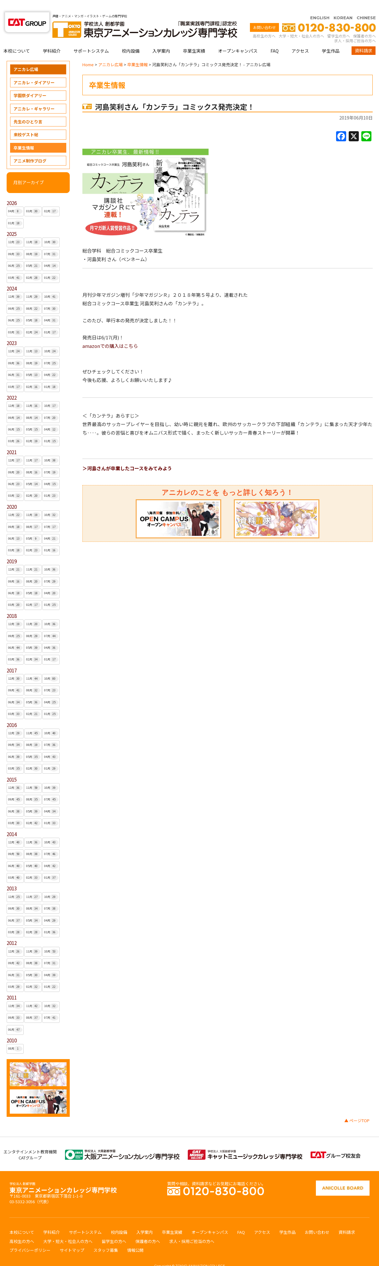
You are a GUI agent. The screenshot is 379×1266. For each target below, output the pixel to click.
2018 (12, 603)
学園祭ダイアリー (30, 83)
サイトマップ (72, 1238)
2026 (12, 190)
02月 (51, 199)
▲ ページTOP (357, 1108)
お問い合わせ (264, 15)
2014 (12, 821)
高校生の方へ (264, 23)
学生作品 (331, 38)
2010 (12, 1028)
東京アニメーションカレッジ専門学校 (63, 1176)
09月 (15, 242)
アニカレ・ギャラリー (34, 96)
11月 (33, 230)
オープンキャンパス (238, 38)
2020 (12, 494)
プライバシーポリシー (29, 1238)
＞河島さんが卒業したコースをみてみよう (127, 456)
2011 (12, 985)
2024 (12, 276)
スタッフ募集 (105, 1238)
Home (88, 52)
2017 (12, 658)
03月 (33, 199)
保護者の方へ (364, 23)
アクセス (300, 38)
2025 (12, 221)
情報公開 (135, 1238)
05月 (33, 253)
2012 (12, 930)
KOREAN (343, 5)
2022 (12, 385)
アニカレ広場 (26, 57)
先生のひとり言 (28, 109)
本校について (16, 38)
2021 (12, 440)
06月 (15, 253)
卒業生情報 (24, 135)
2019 (12, 549)
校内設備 (130, 38)
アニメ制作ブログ (30, 148)
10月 (51, 230)
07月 (51, 242)
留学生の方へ (338, 23)
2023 (12, 330)
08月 (33, 242)
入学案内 (161, 38)
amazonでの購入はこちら (110, 333)
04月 (15, 199)
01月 (15, 211)
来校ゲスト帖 (26, 122)
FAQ (274, 38)
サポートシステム (91, 38)
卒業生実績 (194, 38)
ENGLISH (319, 5)
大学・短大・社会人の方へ (301, 23)
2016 (12, 712)
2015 (12, 767)
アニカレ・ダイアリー (34, 70)
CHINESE (366, 5)
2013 (12, 876)
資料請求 (363, 38)
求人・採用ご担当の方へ (355, 28)
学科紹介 (52, 38)
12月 (15, 230)
